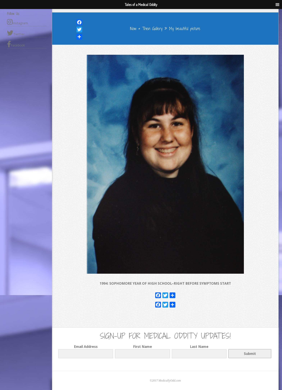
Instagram (17, 22)
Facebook (16, 44)
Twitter (16, 33)
